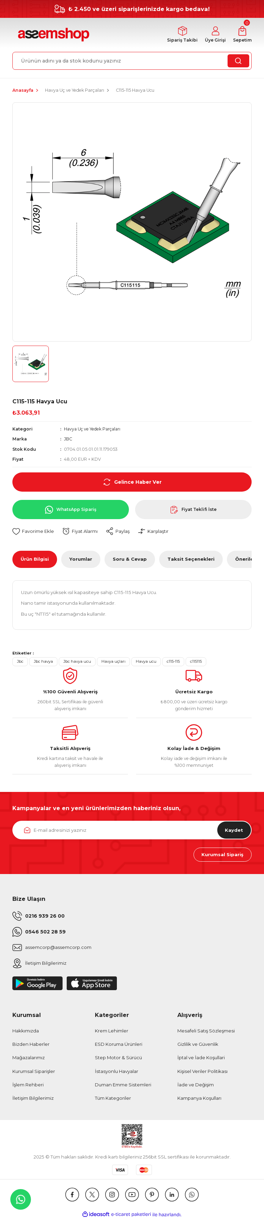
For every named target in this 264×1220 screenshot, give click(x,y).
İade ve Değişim (195, 1085)
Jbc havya (43, 661)
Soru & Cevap (130, 559)
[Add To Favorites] (33, 532)
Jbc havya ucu (77, 661)
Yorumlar (80, 559)
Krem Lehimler (111, 1031)
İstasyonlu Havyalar (116, 1071)
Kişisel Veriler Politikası (202, 1071)
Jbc (20, 661)
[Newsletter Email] (132, 830)
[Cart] (242, 35)
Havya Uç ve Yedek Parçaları (93, 429)
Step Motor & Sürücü (118, 1058)
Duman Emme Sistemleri (123, 1085)
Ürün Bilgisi (35, 559)
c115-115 (173, 661)
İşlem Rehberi (28, 1085)
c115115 (196, 661)
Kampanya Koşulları (199, 1098)
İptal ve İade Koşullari (201, 1058)
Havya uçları (113, 661)
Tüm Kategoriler (113, 1098)
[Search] (132, 61)
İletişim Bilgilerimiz (33, 1098)
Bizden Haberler (31, 1045)
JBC (68, 439)
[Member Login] (214, 35)
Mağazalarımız (28, 1058)
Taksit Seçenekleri (190, 559)
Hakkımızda (25, 1031)
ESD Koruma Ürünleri (118, 1045)
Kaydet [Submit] (233, 830)
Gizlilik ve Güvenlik (197, 1045)
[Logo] (52, 35)
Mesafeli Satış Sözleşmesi (206, 1031)
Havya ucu (146, 661)
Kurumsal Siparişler (33, 1071)
